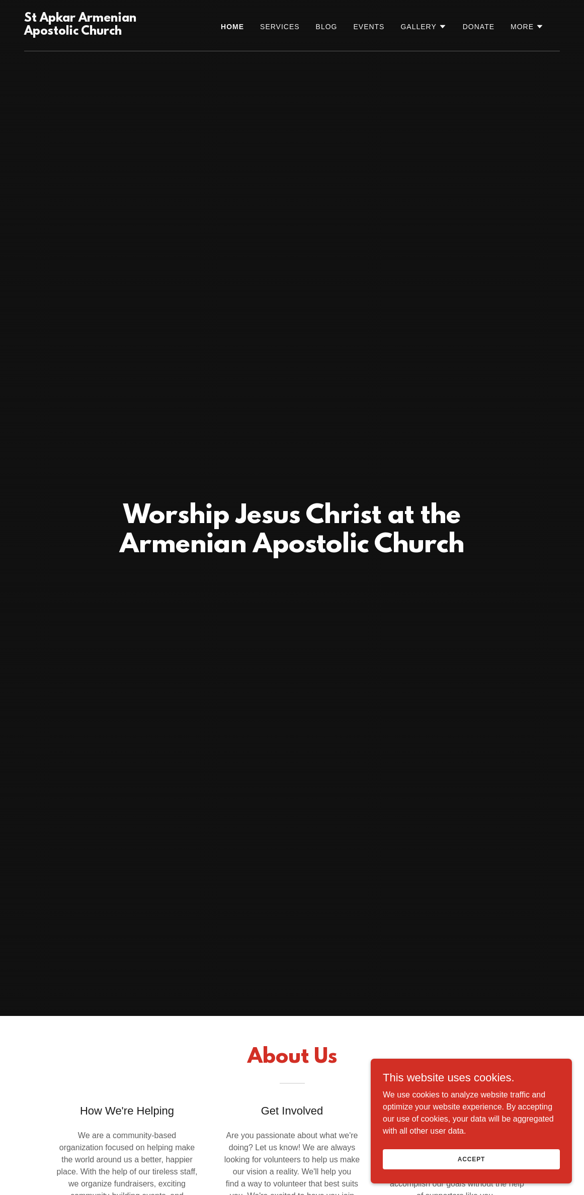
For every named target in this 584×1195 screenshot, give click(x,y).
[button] (423, 27)
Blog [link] (327, 27)
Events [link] (368, 27)
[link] (99, 32)
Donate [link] (478, 27)
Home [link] (232, 27)
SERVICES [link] (280, 27)
